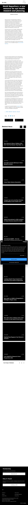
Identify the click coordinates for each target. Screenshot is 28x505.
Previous (9, 120)
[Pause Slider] (21, 363)
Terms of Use (17, 492)
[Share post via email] (15, 116)
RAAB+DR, (10, 111)
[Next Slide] (25, 127)
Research (18, 111)
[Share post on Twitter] (11, 116)
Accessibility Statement (18, 494)
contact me (18, 106)
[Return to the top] (3, 490)
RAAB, (7, 111)
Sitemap (3, 494)
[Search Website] (23, 2)
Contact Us (3, 492)
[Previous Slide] (21, 127)
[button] (24, 1)
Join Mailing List (14, 484)
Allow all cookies (14, 259)
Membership (14, 473)
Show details (22, 255)
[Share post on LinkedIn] (13, 116)
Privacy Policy (17, 495)
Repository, (14, 111)
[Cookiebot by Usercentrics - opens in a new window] (23, 241)
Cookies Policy (4, 495)
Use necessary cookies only (14, 262)
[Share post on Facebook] (9, 116)
